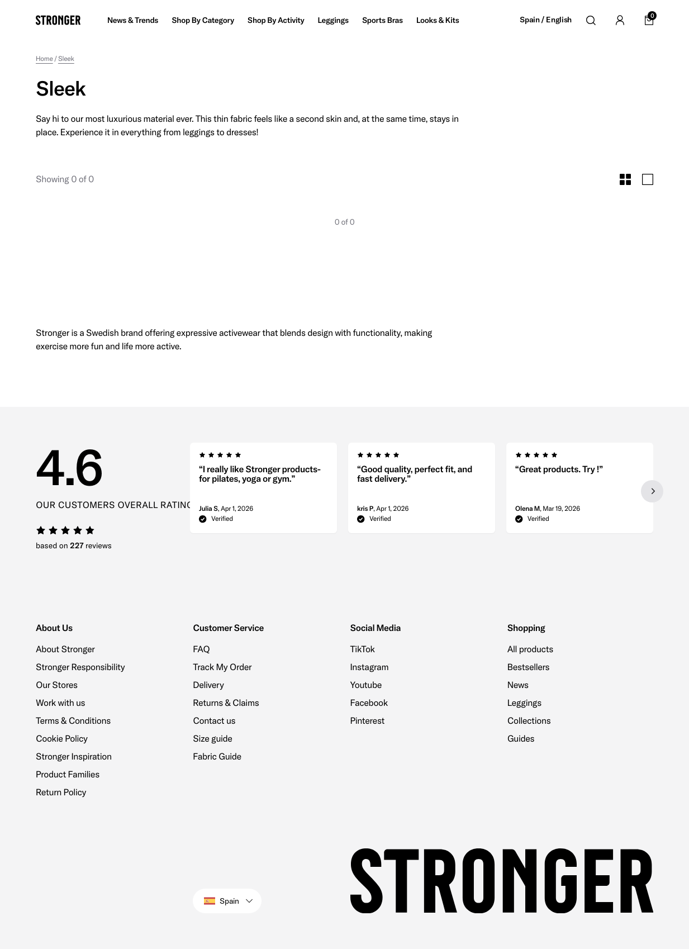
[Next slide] (652, 491)
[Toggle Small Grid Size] (625, 179)
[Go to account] (620, 20)
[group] (263, 491)
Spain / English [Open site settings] (546, 20)
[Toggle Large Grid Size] (648, 179)
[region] (421, 491)
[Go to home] (58, 20)
